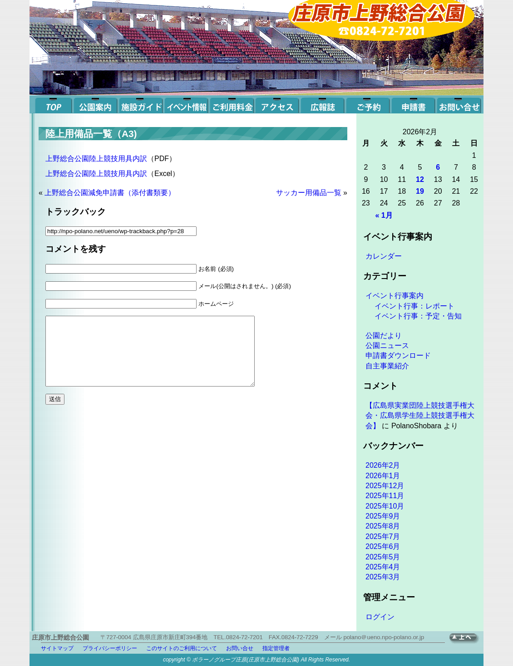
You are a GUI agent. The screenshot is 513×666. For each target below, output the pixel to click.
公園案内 (95, 104)
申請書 (413, 104)
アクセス (277, 104)
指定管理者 (276, 648)
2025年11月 (384, 496)
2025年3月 (382, 577)
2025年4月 (382, 567)
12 (420, 179)
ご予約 (367, 104)
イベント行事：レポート (414, 306)
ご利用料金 (231, 104)
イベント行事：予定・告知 (418, 316)
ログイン (380, 617)
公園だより (383, 335)
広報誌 (322, 104)
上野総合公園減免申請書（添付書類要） (109, 192)
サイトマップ (57, 648)
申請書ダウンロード (398, 355)
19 (420, 191)
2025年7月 (382, 536)
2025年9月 (382, 516)
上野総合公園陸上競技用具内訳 (96, 158)
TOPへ (466, 638)
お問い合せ (458, 104)
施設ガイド (140, 104)
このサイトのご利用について (181, 648)
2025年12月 (384, 486)
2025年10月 (384, 506)
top (52, 104)
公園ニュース (387, 345)
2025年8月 (382, 526)
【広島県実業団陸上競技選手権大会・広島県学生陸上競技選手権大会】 (419, 416)
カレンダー (383, 256)
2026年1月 (382, 476)
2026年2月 (382, 465)
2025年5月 (382, 557)
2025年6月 (382, 546)
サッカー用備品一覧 (308, 192)
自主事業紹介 (387, 366)
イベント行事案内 (394, 295)
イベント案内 (186, 104)
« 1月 (383, 215)
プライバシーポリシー (110, 648)
